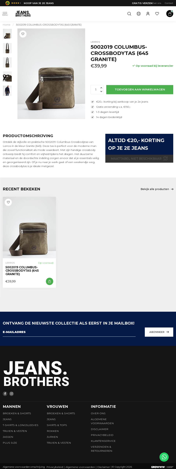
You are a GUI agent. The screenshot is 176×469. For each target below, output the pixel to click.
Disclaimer (99, 429)
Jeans (7, 419)
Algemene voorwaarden (102, 421)
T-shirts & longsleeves (20, 425)
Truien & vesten (15, 431)
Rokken (53, 431)
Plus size (10, 442)
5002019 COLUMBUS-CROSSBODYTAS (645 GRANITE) (48, 24)
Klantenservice (103, 441)
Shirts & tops (57, 425)
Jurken (52, 436)
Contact (169, 3)
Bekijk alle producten (157, 189)
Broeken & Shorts (17, 413)
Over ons (156, 3)
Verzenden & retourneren (101, 448)
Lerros (95, 42)
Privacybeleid (102, 435)
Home (6, 24)
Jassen (8, 436)
